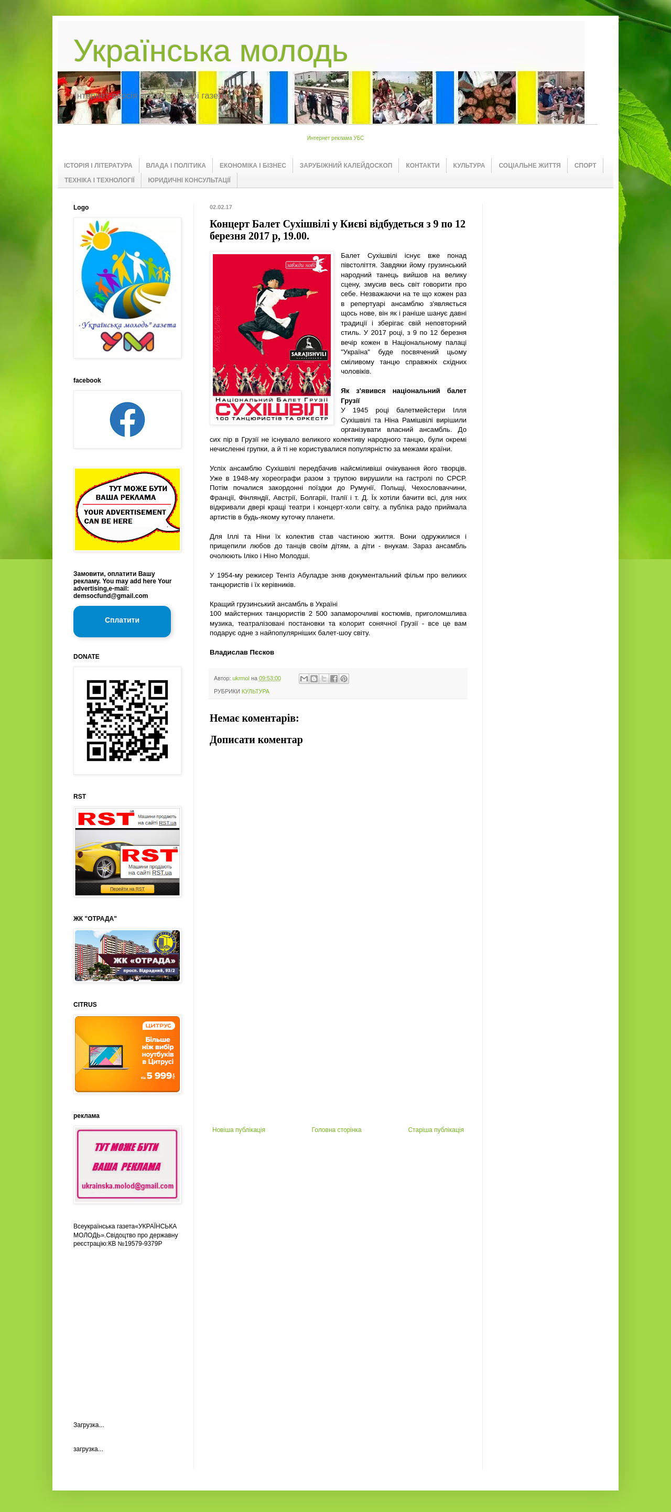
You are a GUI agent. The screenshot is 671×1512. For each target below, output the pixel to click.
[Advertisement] (338, 1047)
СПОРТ (586, 165)
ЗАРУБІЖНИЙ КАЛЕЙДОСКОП (346, 165)
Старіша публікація (436, 1130)
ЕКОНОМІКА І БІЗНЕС (253, 165)
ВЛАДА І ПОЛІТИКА (176, 165)
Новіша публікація (238, 1130)
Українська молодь (210, 50)
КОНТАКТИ (422, 165)
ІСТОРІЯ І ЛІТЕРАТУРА (98, 165)
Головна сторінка (337, 1130)
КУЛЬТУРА (469, 165)
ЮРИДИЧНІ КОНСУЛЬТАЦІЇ (189, 180)
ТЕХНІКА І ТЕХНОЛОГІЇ (99, 180)
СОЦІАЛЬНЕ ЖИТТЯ (529, 165)
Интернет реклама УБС (335, 138)
